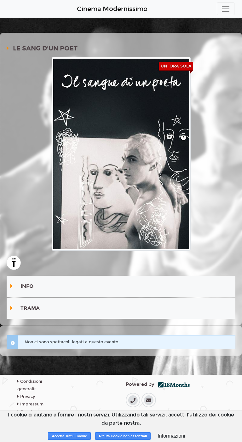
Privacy (26, 396)
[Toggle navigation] (225, 9)
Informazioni (171, 436)
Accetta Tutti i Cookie (69, 436)
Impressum (30, 404)
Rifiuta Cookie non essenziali (123, 436)
